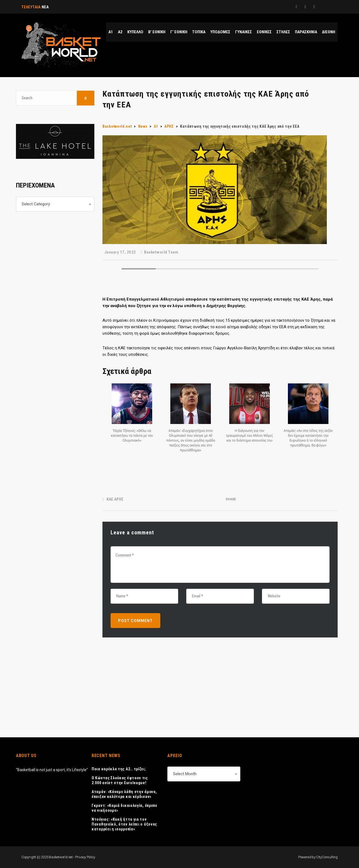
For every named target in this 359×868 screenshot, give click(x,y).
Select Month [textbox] (185, 773)
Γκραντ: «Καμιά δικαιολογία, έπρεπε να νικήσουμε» (124, 808)
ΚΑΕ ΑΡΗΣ (115, 499)
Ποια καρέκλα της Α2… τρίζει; (119, 769)
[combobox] (55, 204)
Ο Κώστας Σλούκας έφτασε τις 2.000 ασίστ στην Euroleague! (120, 780)
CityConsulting (327, 857)
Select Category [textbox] (36, 204)
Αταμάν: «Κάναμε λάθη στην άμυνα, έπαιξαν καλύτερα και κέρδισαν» (124, 794)
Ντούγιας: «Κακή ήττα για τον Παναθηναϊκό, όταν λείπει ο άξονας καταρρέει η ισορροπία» (124, 824)
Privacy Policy (85, 857)
